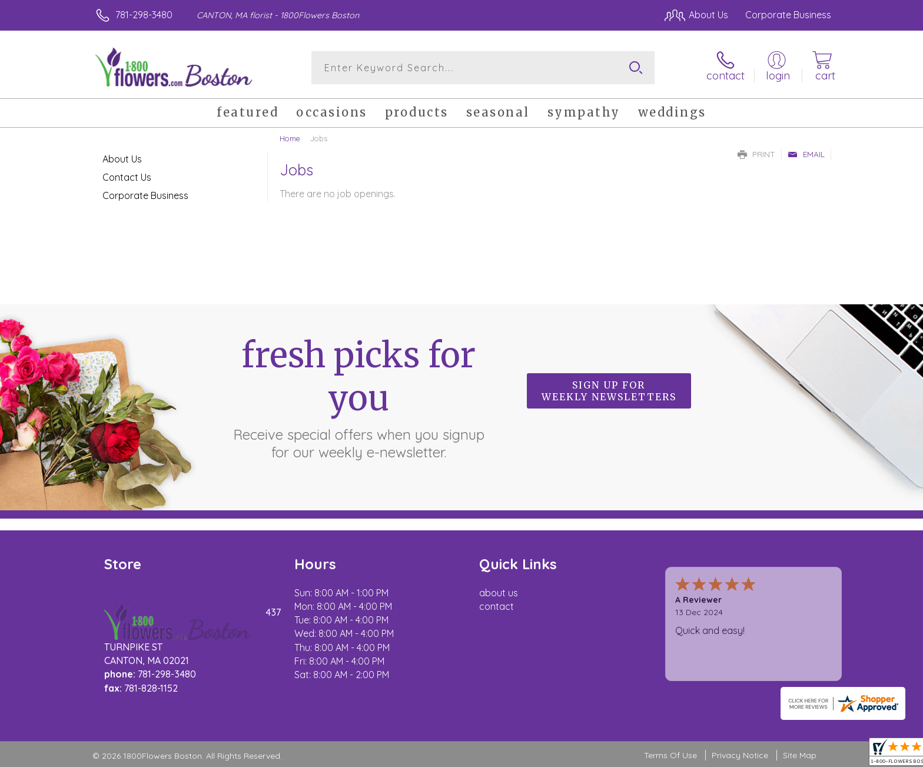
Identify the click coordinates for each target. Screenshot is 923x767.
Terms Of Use (670, 755)
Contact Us (126, 177)
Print (756, 154)
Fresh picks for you (358, 397)
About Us (122, 159)
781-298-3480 (143, 15)
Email (806, 154)
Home (290, 138)
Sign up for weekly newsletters (609, 391)
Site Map (799, 755)
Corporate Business (145, 195)
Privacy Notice (740, 755)
